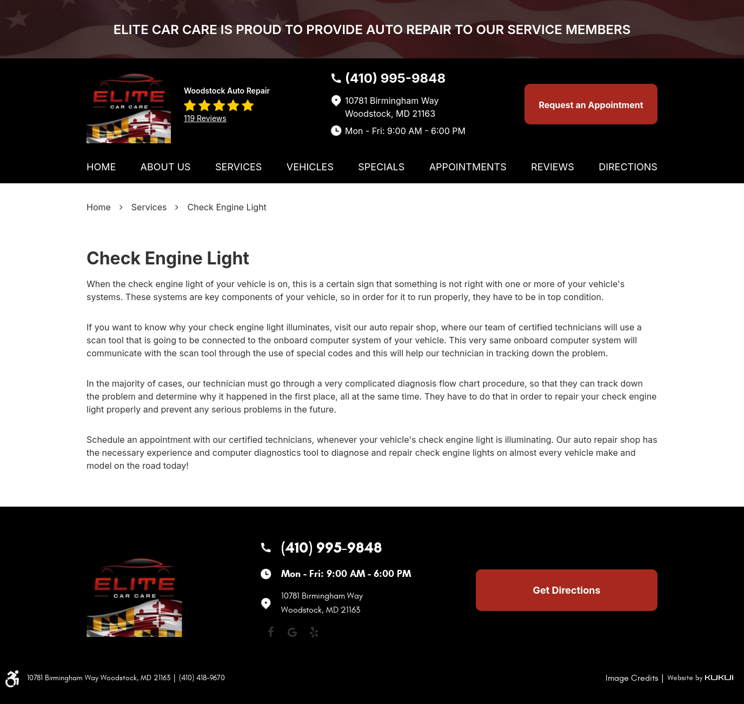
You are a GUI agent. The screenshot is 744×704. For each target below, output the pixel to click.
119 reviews (205, 118)
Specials (381, 166)
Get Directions (567, 590)
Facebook (270, 632)
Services (238, 166)
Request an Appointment (591, 104)
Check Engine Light (226, 207)
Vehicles (310, 166)
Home (101, 166)
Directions (628, 166)
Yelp (313, 632)
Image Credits (632, 678)
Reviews (552, 166)
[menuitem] (101, 166)
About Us (166, 166)
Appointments (468, 166)
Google (292, 632)
